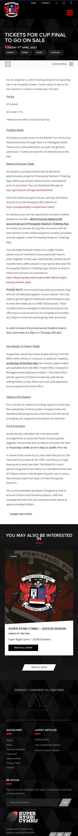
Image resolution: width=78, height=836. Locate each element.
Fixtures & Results (15, 749)
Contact (10, 767)
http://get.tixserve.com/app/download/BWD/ (29, 190)
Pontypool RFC (12, 9)
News (9, 744)
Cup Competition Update (47, 744)
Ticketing (55, 52)
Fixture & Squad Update (47, 750)
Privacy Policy (13, 762)
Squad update (42, 739)
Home (9, 740)
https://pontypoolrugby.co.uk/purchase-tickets (30, 206)
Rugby (25, 52)
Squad (39, 52)
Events (10, 52)
